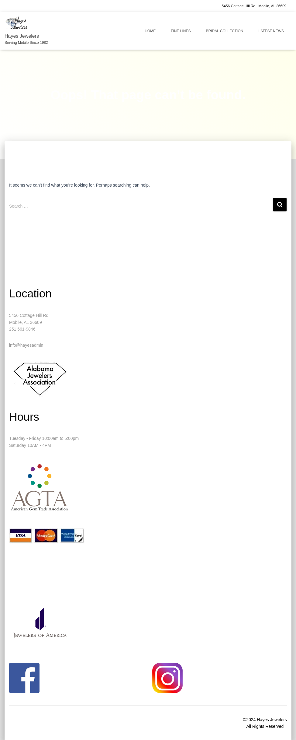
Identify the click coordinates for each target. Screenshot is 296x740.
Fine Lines (181, 31)
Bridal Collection (224, 31)
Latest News (271, 31)
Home (150, 31)
